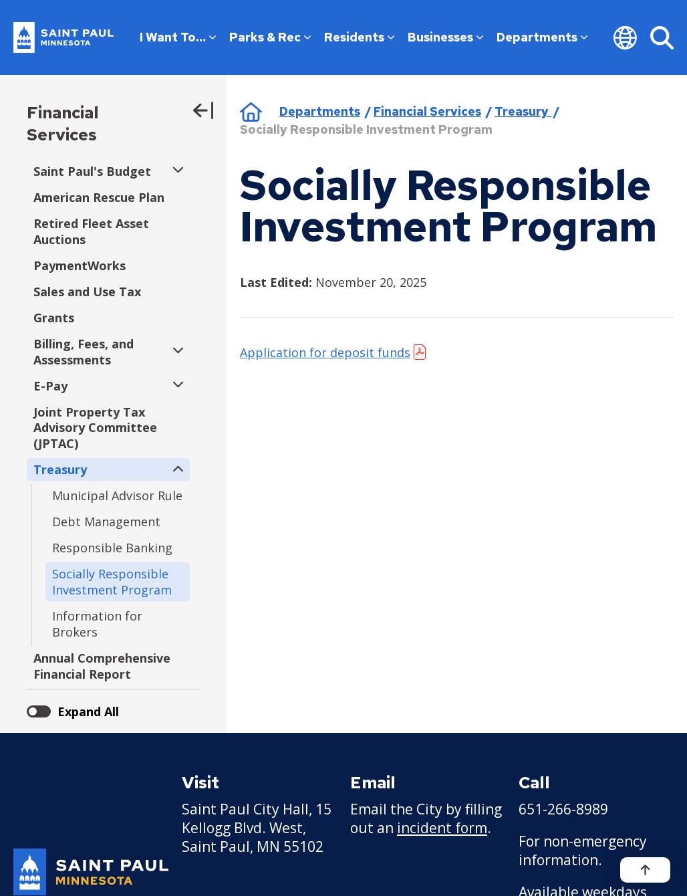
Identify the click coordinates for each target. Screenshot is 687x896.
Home (251, 112)
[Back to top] (645, 870)
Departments (542, 37)
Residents (359, 37)
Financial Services (63, 124)
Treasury (523, 111)
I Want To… (178, 37)
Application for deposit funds (325, 352)
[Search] (662, 37)
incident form (442, 827)
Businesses (445, 37)
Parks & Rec (270, 37)
